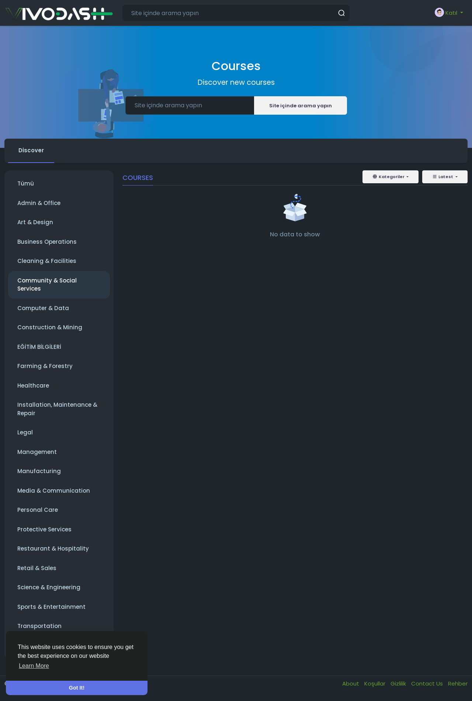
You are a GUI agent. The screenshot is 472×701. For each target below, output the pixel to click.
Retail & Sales (36, 568)
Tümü (25, 183)
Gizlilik (399, 683)
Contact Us (427, 683)
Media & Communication (53, 490)
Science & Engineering (48, 587)
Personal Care (37, 510)
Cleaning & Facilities (46, 261)
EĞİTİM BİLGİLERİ (39, 347)
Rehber (458, 683)
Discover (31, 150)
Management (37, 452)
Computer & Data (43, 308)
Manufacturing (39, 471)
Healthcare (33, 385)
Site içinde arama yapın (300, 105)
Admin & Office (38, 203)
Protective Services (44, 529)
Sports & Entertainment (51, 607)
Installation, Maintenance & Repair (57, 409)
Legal (25, 432)
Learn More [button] (34, 666)
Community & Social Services (47, 285)
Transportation (39, 626)
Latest (443, 177)
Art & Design (35, 222)
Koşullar (375, 683)
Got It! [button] (76, 688)
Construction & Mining (49, 327)
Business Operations (47, 242)
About (351, 683)
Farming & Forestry (45, 366)
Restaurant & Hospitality (53, 548)
